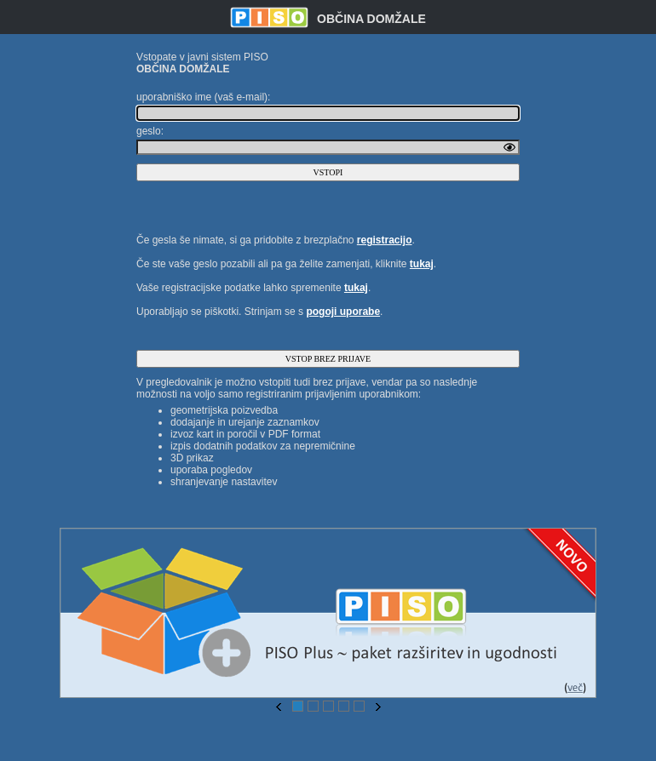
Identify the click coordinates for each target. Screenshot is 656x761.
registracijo (384, 240)
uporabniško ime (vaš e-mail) (202, 97)
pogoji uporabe (343, 312)
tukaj (422, 264)
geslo (148, 131)
